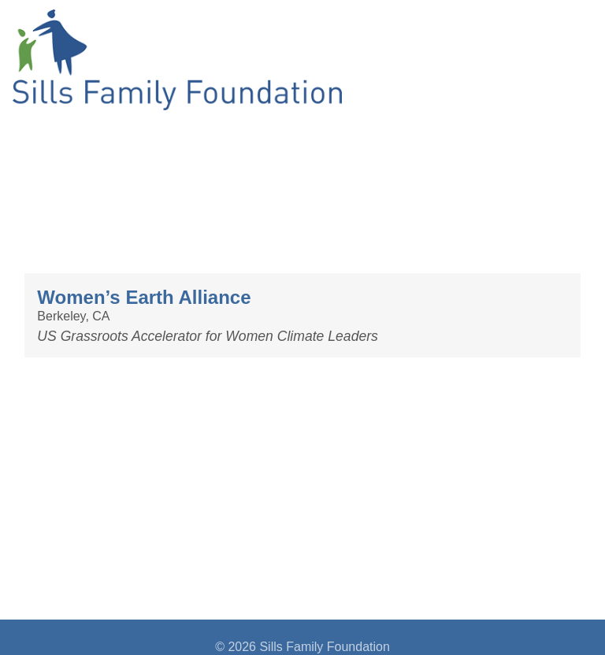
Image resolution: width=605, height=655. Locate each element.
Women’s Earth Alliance (144, 297)
